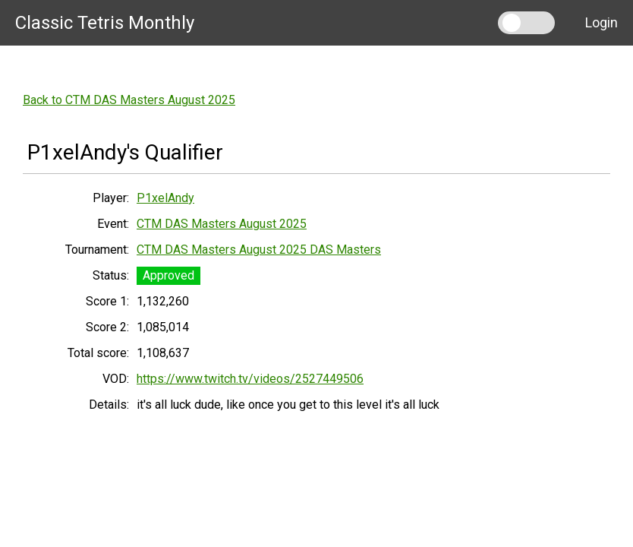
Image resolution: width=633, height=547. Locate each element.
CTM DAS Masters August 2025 (222, 224)
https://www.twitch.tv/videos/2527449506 (250, 379)
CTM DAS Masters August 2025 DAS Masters (259, 249)
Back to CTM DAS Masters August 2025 (129, 100)
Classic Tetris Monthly (104, 22)
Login (601, 22)
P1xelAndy (165, 198)
